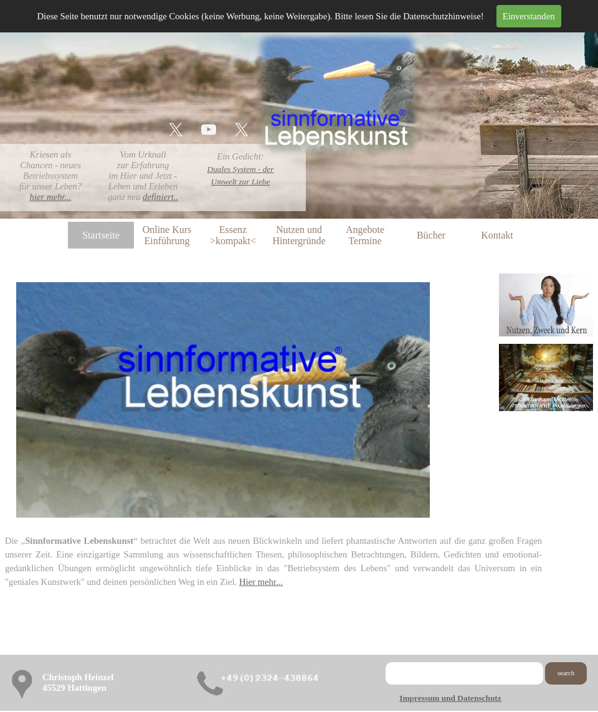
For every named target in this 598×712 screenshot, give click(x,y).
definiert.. (160, 197)
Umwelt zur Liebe (240, 181)
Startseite (101, 235)
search (566, 673)
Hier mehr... (261, 582)
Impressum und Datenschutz (450, 698)
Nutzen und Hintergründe (298, 235)
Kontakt (497, 235)
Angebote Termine (365, 235)
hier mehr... (51, 197)
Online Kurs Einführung (167, 235)
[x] (175, 129)
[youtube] (208, 129)
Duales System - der (240, 169)
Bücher (431, 235)
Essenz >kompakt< (233, 235)
